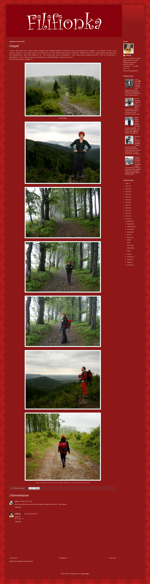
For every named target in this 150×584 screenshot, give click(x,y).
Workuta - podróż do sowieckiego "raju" (137, 159)
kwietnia (129, 257)
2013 (127, 219)
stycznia (129, 265)
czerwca (129, 237)
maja (128, 254)
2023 (127, 191)
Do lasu (137, 99)
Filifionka (18, 514)
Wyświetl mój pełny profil (130, 71)
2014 (127, 216)
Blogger (86, 573)
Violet (128, 242)
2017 (127, 208)
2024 (127, 189)
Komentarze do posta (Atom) (24, 561)
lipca (128, 235)
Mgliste (137, 117)
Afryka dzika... (131, 248)
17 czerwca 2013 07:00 (30, 514)
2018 (127, 205)
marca (129, 259)
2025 (127, 186)
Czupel (129, 251)
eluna (16, 501)
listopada (129, 224)
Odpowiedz (18, 507)
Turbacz (129, 240)
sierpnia (129, 232)
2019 (127, 202)
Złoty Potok (130, 245)
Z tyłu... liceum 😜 (137, 80)
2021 (127, 197)
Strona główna (63, 558)
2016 (127, 210)
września (129, 229)
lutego (129, 262)
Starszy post (112, 558)
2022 (127, 194)
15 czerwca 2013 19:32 (25, 501)
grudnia (129, 221)
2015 (127, 213)
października (131, 226)
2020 (127, 200)
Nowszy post (13, 558)
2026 (127, 183)
